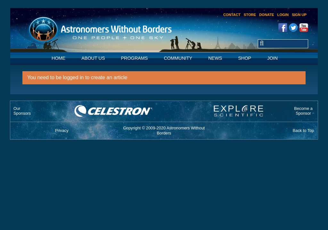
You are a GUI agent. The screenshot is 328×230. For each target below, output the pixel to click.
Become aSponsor (303, 111)
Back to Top (303, 130)
